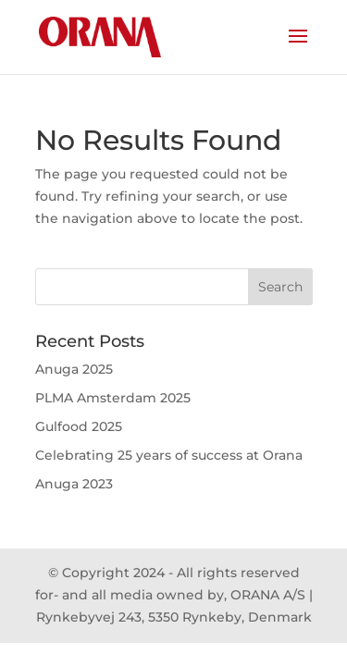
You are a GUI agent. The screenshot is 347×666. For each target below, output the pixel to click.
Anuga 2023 (74, 483)
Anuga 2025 (74, 369)
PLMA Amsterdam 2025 (113, 397)
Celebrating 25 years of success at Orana (169, 455)
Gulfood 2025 (78, 426)
